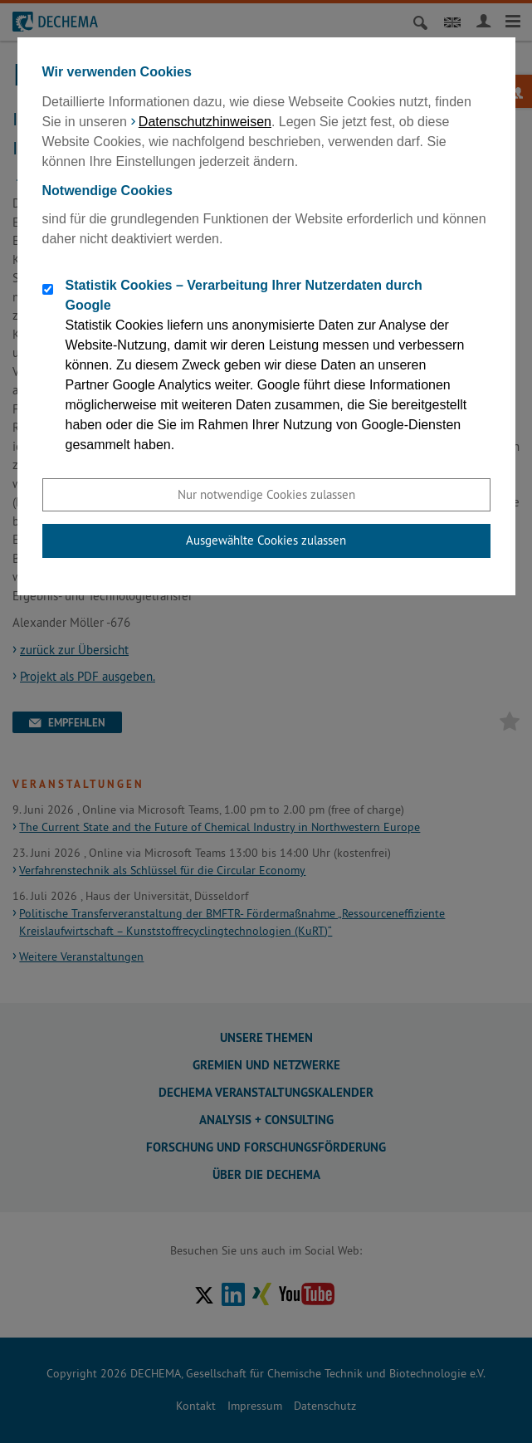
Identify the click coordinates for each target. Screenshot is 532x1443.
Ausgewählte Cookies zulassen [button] (266, 540)
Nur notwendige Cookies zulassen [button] (266, 494)
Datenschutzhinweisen (205, 122)
